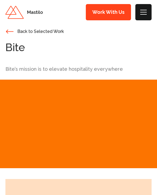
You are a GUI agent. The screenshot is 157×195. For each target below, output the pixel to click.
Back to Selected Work (40, 31)
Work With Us (108, 12)
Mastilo (35, 12)
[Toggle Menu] (143, 12)
